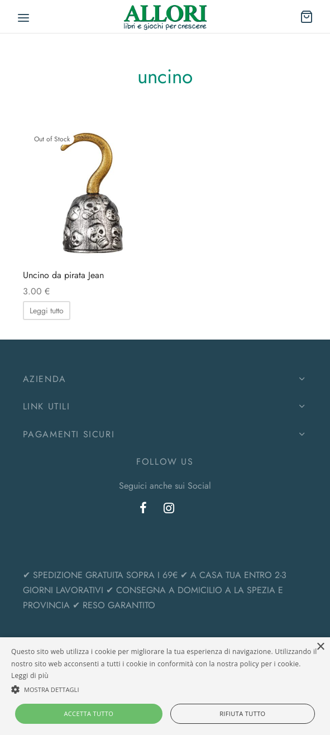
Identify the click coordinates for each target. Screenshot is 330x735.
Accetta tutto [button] (88, 713)
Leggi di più (30, 675)
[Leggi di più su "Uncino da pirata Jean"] (46, 310)
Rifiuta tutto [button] (242, 713)
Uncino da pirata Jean (63, 275)
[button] (165, 689)
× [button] (320, 647)
